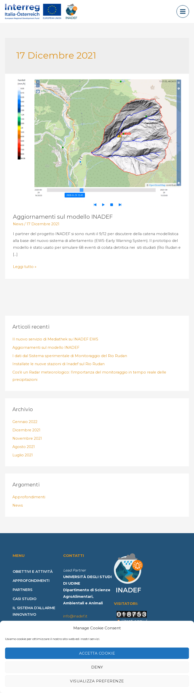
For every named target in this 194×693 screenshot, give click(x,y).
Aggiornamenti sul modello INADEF (63, 220)
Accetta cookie (97, 653)
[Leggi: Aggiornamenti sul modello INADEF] (97, 146)
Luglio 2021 (22, 458)
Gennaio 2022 (24, 425)
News (18, 227)
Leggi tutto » (24, 270)
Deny (97, 667)
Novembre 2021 (27, 442)
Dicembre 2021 (26, 433)
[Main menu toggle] (183, 13)
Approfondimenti (28, 500)
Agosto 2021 (23, 450)
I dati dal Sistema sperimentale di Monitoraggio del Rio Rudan (69, 359)
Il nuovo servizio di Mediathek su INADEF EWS (55, 342)
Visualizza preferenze (97, 681)
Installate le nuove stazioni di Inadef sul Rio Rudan (58, 367)
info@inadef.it (75, 619)
